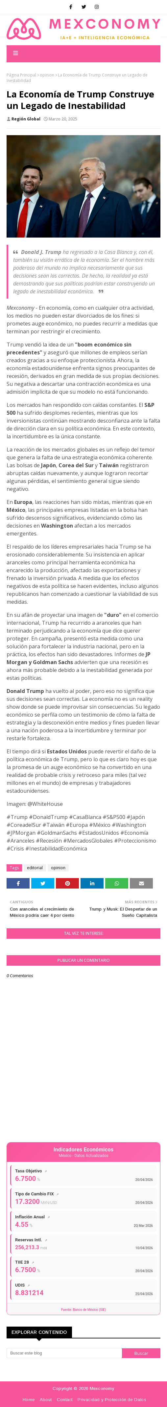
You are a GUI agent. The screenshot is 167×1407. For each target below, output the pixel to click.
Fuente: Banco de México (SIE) (83, 1310)
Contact (64, 1399)
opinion (47, 75)
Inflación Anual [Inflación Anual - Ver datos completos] (32, 1216)
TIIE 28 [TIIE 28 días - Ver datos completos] (24, 1262)
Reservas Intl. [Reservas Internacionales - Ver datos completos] (31, 1239)
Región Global (26, 119)
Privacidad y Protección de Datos (112, 1399)
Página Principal (21, 75)
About (46, 1399)
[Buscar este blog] (64, 1353)
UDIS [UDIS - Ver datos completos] (22, 1285)
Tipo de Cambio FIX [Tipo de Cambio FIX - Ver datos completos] (37, 1193)
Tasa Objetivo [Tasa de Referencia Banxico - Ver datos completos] (31, 1170)
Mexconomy (102, 1388)
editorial (35, 868)
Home (29, 1399)
